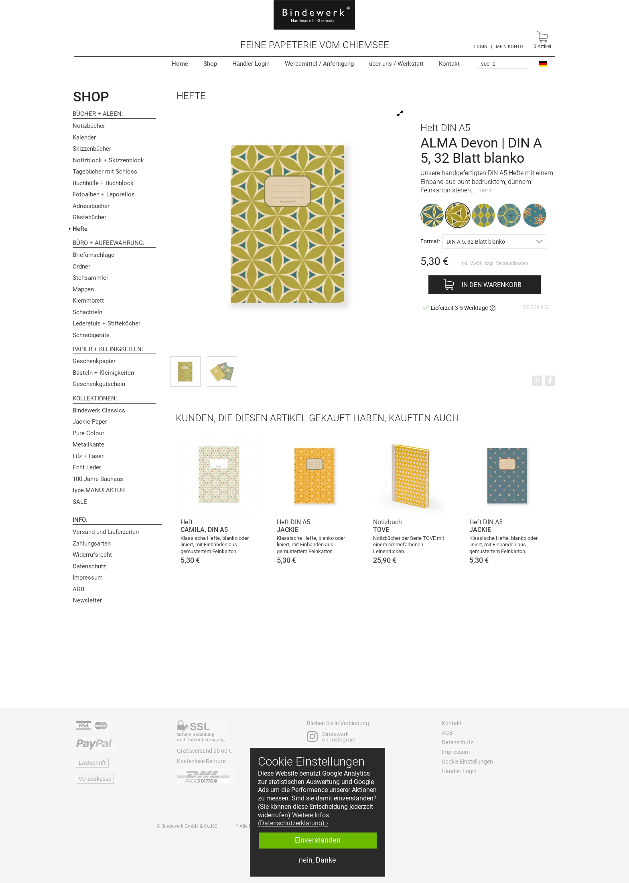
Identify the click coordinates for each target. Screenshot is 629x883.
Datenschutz (89, 566)
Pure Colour (88, 433)
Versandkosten (512, 263)
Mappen (83, 289)
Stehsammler (90, 277)
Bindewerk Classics (99, 410)
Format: (430, 241)
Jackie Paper (90, 421)
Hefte (80, 228)
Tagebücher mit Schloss (105, 171)
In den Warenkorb (491, 285)
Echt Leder (87, 467)
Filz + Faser (88, 456)
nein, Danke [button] (317, 860)
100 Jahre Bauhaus (98, 479)
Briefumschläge (93, 255)
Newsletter (87, 600)
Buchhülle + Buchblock (103, 183)
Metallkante (88, 444)
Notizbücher (89, 125)
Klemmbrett (88, 300)
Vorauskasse (94, 779)
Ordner (81, 266)
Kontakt (449, 63)
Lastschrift (92, 763)
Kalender (84, 137)
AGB (78, 589)
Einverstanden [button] (318, 840)
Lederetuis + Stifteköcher (106, 323)
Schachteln (87, 312)
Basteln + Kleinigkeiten (103, 372)
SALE (80, 501)
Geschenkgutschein (99, 384)
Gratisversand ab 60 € (204, 751)
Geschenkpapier (94, 361)
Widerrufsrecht (92, 554)
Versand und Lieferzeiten (106, 531)
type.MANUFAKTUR (99, 490)
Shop (210, 63)
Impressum (88, 577)
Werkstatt (396, 63)
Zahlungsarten (92, 543)
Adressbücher (91, 206)
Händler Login (251, 63)
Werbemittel (319, 63)
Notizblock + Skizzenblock (108, 160)
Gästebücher (89, 217)
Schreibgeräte (91, 335)
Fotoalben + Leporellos (104, 194)
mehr (484, 190)
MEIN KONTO (509, 46)
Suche (488, 64)
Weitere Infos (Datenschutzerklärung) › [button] (293, 819)
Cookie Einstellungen (467, 761)
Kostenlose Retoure (201, 761)
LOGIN (480, 46)
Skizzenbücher (92, 148)
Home (180, 63)
